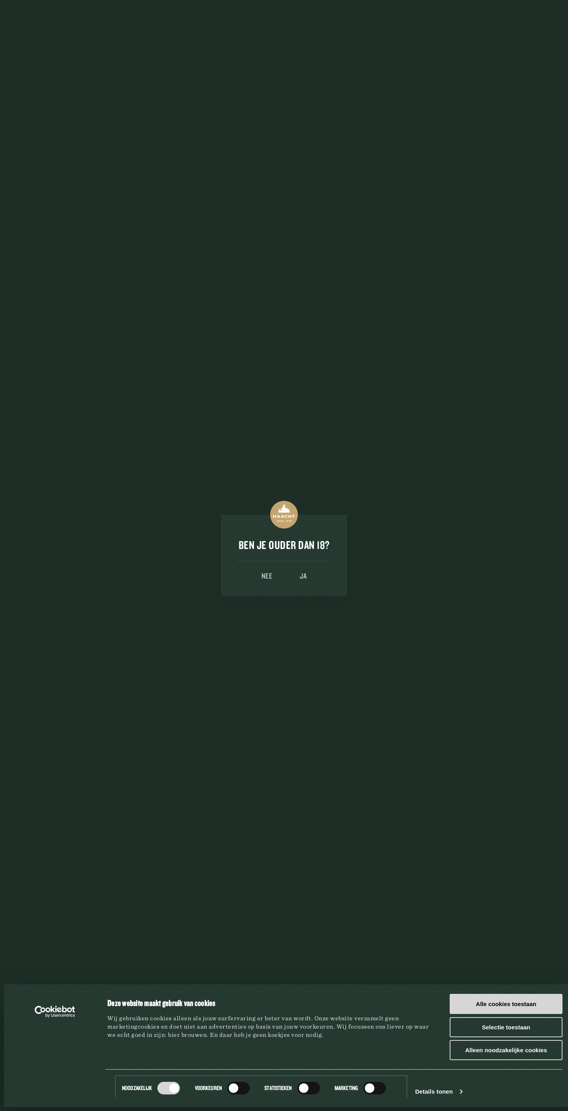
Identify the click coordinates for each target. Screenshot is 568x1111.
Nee (267, 576)
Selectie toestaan (506, 1027)
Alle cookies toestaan (506, 1004)
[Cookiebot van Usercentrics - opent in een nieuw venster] (55, 1012)
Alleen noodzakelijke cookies (506, 1050)
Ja (303, 576)
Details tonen (433, 1091)
